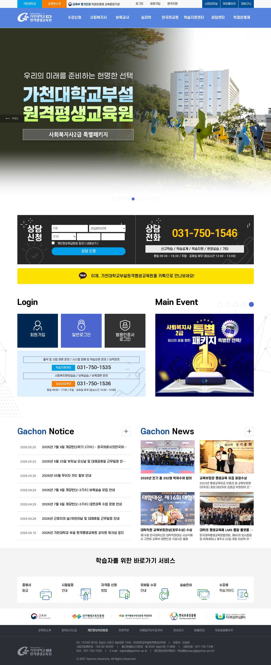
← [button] (12, 119)
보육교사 (122, 18)
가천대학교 (29, 4)
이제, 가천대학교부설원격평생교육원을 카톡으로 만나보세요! (135, 276)
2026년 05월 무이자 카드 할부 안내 (66, 476)
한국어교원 (170, 18)
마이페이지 (229, 4)
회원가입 (155, 4)
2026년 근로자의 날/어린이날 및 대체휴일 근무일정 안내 (80, 519)
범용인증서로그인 (125, 331)
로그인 (139, 4)
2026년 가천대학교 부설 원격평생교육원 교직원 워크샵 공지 (83, 533)
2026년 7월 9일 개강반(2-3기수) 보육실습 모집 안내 (78, 490)
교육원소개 (54, 4)
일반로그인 (81, 328)
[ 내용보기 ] (91, 243)
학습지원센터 (194, 18)
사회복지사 (98, 18)
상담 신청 (88, 251)
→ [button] (259, 119)
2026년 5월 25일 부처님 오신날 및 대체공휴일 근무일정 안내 (84, 461)
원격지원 (172, 4)
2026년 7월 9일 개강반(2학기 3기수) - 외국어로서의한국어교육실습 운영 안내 (96, 447)
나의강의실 (211, 4)
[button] (113, 198)
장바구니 (246, 4)
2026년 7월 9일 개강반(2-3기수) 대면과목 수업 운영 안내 (82, 504)
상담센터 (218, 18)
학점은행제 (241, 18)
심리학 (146, 18)
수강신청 (74, 18)
